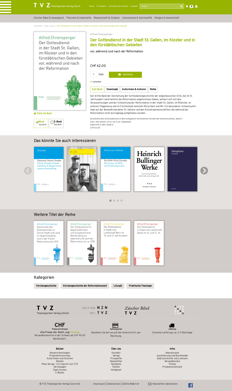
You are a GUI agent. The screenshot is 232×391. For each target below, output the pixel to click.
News (91, 6)
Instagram (116, 370)
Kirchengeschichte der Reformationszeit (85, 286)
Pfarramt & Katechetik (78, 18)
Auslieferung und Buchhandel (172, 355)
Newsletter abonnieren (163, 384)
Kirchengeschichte (46, 286)
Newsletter (116, 361)
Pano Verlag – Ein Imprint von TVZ (60, 364)
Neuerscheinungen (60, 353)
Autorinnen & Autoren (118, 6)
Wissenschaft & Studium (107, 18)
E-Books (59, 372)
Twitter (116, 367)
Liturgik (118, 286)
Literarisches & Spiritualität (137, 18)
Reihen (60, 361)
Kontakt (134, 6)
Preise (172, 364)
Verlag (116, 355)
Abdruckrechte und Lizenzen (172, 358)
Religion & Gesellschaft (166, 18)
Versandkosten (172, 361)
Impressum (99, 384)
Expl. (101, 74)
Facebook (116, 364)
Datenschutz (114, 384)
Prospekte (101, 6)
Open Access (60, 370)
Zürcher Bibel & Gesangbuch (49, 18)
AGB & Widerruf (130, 384)
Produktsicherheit (172, 367)
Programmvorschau (59, 355)
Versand (75, 332)
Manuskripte (172, 353)
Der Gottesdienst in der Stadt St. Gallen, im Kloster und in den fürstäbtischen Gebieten (92, 26)
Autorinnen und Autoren (60, 358)
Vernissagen (60, 367)
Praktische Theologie (140, 286)
